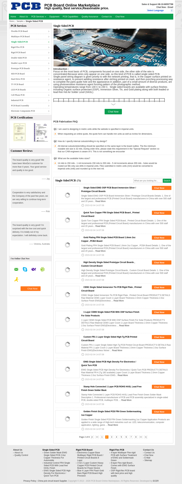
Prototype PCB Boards (20, 68)
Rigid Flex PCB (17, 47)
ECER (156, 481)
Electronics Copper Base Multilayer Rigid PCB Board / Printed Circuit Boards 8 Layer (90, 456)
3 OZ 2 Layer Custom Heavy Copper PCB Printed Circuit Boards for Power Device (90, 465)
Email (170, 7)
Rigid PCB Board (18, 52)
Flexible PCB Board (19, 31)
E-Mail (147, 458)
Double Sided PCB (19, 58)
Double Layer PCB (19, 63)
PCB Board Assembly (20, 105)
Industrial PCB (17, 100)
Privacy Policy (29, 481)
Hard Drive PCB (18, 79)
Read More (100, 201)
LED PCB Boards (18, 89)
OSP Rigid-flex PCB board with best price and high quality (123, 473)
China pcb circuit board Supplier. (53, 481)
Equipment (54, 16)
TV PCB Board (17, 84)
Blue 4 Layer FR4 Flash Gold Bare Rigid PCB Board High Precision (90, 473)
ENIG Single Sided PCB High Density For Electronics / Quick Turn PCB (57, 473)
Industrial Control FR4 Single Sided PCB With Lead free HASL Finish (57, 465)
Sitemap (148, 460)
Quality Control (21, 455)
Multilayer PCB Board (20, 36)
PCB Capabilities (70, 16)
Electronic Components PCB (23, 111)
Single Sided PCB (19, 41)
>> (141, 437)
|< (92, 437)
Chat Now (161, 7)
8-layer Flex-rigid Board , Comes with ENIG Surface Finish (123, 465)
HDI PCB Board (18, 74)
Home (13, 16)
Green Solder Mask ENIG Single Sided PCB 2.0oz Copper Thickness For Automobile (55, 456)
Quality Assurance (90, 16)
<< (97, 437)
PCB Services (38, 16)
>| (146, 437)
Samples (20, 21)
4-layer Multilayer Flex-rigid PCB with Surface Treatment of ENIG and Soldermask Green (124, 456)
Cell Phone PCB (18, 95)
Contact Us (107, 16)
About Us (24, 16)
